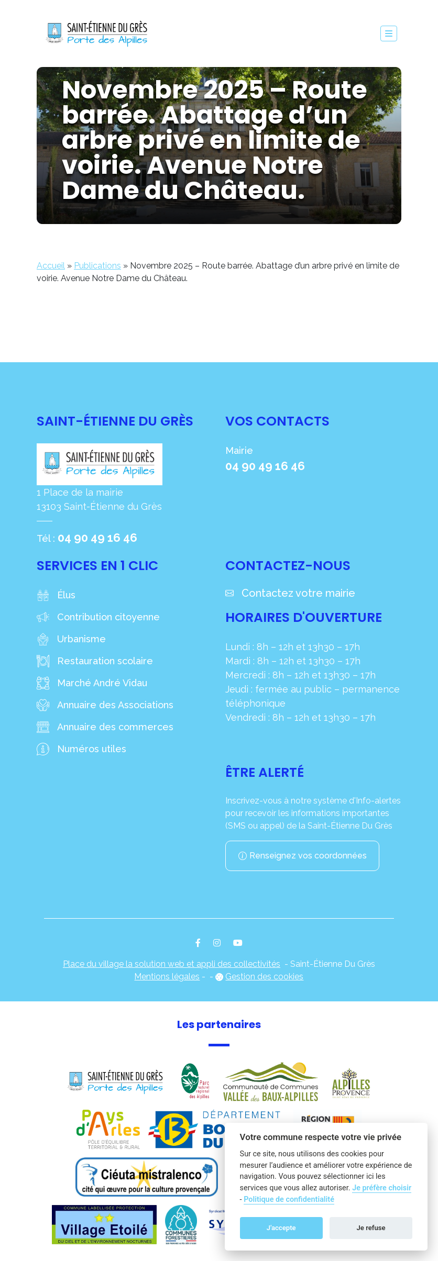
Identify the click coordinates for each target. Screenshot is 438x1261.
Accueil (51, 266)
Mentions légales (167, 976)
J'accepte (281, 1228)
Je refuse (371, 1228)
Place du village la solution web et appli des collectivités (171, 964)
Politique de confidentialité (289, 1199)
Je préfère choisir (381, 1188)
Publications (97, 266)
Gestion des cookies (264, 976)
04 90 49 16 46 (97, 537)
